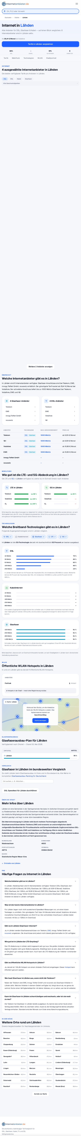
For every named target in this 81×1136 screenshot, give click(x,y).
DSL (11, 79)
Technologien (29, 58)
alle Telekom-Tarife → (40, 102)
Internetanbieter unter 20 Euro (15, 1077)
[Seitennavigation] (40, 58)
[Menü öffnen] (76, 3)
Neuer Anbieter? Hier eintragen (15, 1104)
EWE (49, 846)
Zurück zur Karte (40, 1009)
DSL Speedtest (9, 1096)
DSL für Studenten (11, 1081)
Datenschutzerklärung (12, 1119)
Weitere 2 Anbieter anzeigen (40, 282)
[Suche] (15, 1055)
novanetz (8, 848)
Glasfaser (28, 79)
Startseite (8, 18)
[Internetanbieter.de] (15, 3)
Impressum (8, 1123)
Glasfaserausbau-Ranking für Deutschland (29, 691)
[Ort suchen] (28, 696)
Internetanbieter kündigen (13, 1073)
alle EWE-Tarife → (41, 155)
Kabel (19, 79)
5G (13, 394)
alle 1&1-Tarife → (40, 250)
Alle (5, 79)
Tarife (6, 58)
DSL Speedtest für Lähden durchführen (20, 705)
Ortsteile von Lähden (12, 778)
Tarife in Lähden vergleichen (40, 44)
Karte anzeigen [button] (40, 635)
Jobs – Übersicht (10, 1100)
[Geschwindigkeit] (40, 83)
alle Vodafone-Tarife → (40, 202)
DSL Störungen (9, 1085)
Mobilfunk (16, 58)
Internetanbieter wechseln (13, 1069)
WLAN (40, 58)
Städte (17, 18)
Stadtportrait (51, 58)
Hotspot (68, 882)
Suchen (28, 1056)
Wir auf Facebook (10, 1115)
